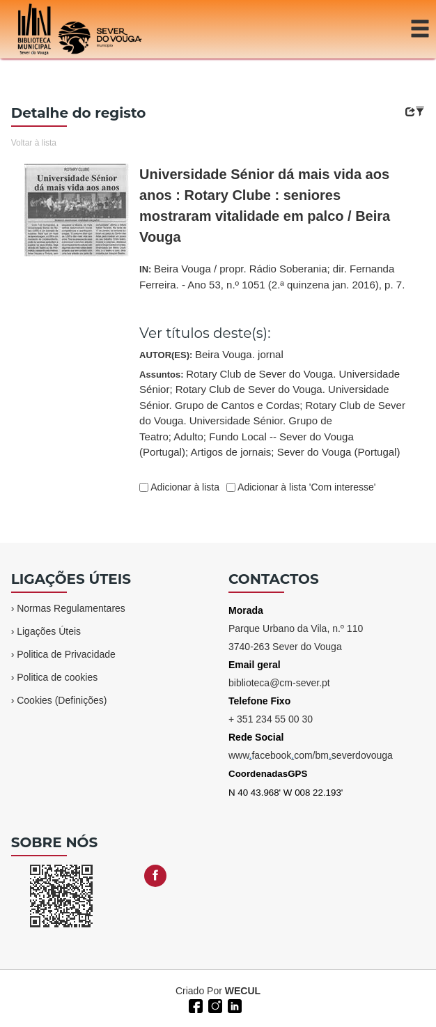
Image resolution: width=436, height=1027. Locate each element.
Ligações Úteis (49, 631)
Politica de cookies (57, 677)
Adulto (188, 436)
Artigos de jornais (230, 452)
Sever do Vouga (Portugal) (338, 452)
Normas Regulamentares (71, 608)
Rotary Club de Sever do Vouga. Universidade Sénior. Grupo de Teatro (272, 420)
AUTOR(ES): (211, 354)
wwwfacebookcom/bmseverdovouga (310, 755)
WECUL (242, 990)
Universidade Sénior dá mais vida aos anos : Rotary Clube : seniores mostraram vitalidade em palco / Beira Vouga (264, 206)
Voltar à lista (33, 143)
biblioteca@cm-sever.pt (279, 682)
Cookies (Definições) (62, 700)
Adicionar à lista (183, 487)
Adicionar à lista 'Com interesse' (305, 487)
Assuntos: (272, 413)
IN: (272, 277)
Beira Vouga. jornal (239, 354)
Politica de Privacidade (66, 654)
